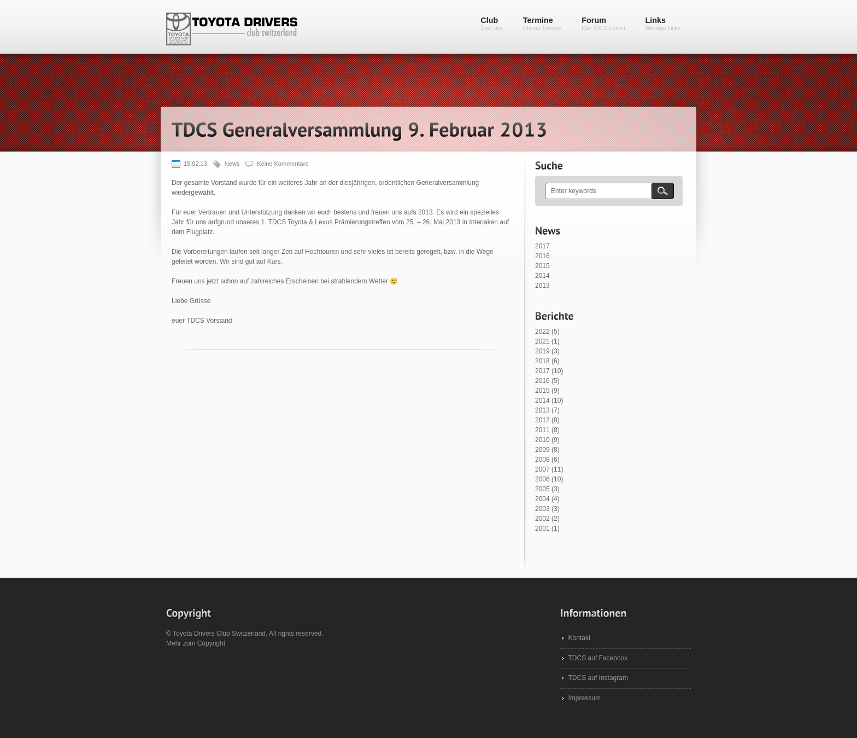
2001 (542, 528)
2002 (542, 518)
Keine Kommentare (282, 163)
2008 (542, 459)
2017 (542, 246)
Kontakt (579, 638)
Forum (603, 23)
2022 (542, 331)
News (232, 163)
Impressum (584, 698)
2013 (542, 285)
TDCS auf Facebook (598, 658)
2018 (542, 361)
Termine (542, 23)
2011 (542, 430)
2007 (542, 469)
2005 (542, 489)
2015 (542, 266)
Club (491, 23)
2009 (542, 450)
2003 (542, 509)
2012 (542, 420)
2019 (542, 351)
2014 (542, 276)
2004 (542, 499)
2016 (542, 256)
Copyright (211, 643)
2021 (542, 341)
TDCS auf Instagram (598, 678)
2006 (542, 479)
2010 (542, 440)
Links (662, 23)
